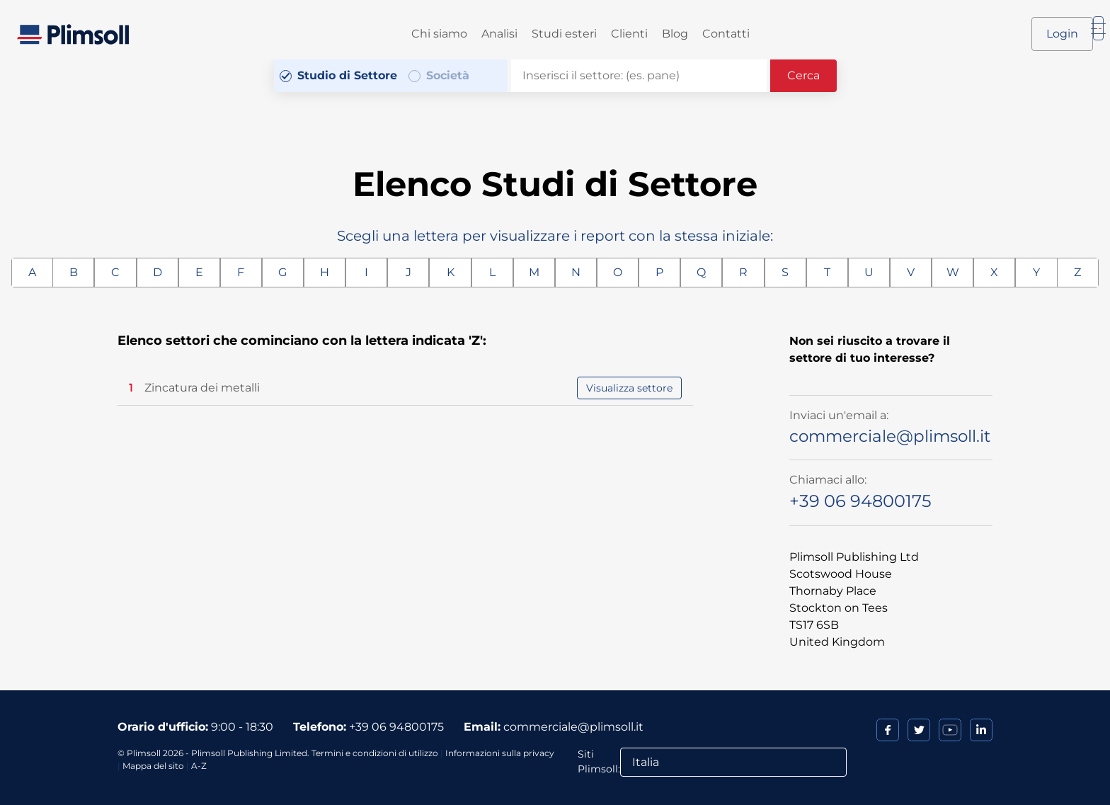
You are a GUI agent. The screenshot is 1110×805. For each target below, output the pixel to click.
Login (1062, 33)
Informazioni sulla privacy (499, 753)
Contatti (726, 33)
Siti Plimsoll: (599, 761)
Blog (675, 33)
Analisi (499, 33)
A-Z (199, 765)
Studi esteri (564, 33)
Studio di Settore (347, 75)
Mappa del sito (153, 765)
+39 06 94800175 (860, 501)
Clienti (629, 33)
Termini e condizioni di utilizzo (374, 753)
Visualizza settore (629, 388)
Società (447, 75)
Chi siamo (439, 33)
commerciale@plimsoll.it (889, 436)
